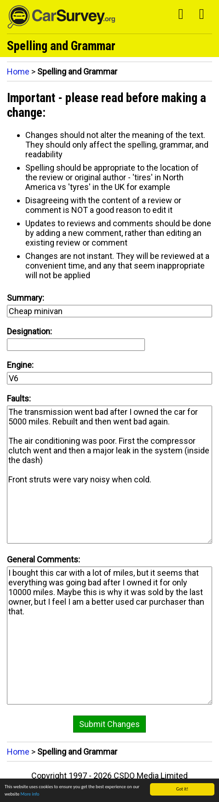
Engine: (20, 365)
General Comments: (43, 559)
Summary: (25, 298)
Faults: (19, 398)
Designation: (29, 331)
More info (30, 794)
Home (18, 71)
